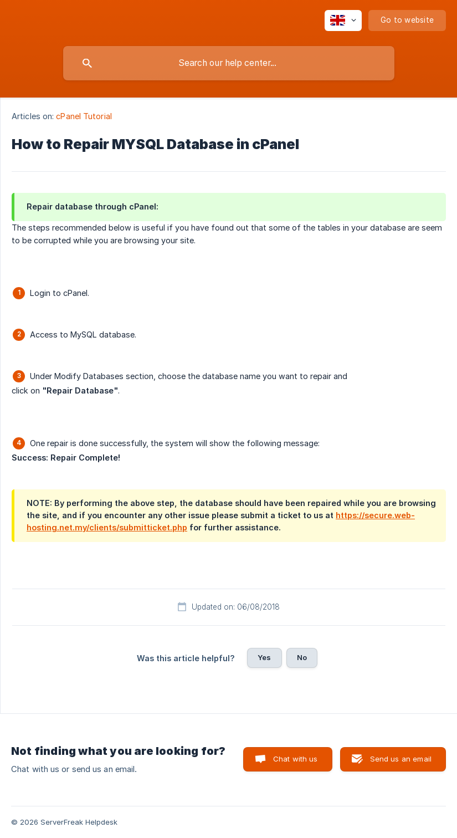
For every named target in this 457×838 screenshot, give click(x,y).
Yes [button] (264, 657)
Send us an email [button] (401, 758)
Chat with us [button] (295, 758)
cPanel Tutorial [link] (84, 116)
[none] (343, 20)
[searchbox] (228, 63)
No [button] (302, 657)
